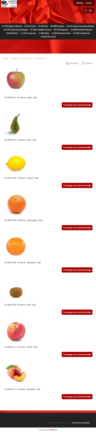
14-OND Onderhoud (81, 33)
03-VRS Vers (43, 26)
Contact (89, 3)
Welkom (79, 3)
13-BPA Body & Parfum (61, 33)
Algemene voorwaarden (81, 422)
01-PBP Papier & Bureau (12, 26)
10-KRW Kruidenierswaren (81, 29)
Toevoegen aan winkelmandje (77, 105)
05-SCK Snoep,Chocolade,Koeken (80, 26)
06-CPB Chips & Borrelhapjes (16, 29)
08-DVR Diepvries (61, 29)
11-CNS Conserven (28, 33)
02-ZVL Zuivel (30, 26)
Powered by (48, 430)
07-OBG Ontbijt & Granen (40, 29)
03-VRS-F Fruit (27, 59)
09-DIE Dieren (12, 33)
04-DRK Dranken (57, 26)
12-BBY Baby (43, 33)
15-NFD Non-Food (48, 36)
